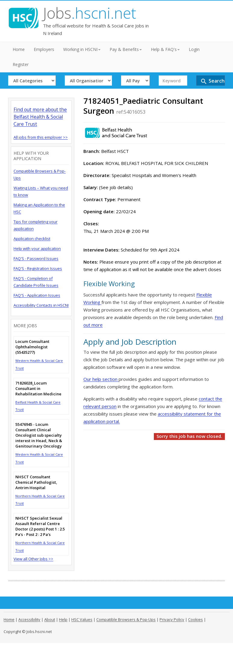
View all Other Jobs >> (33, 559)
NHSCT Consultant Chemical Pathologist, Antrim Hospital (36, 482)
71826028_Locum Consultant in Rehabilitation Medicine (38, 388)
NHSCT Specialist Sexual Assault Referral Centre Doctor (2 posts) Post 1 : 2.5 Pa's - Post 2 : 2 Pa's (40, 526)
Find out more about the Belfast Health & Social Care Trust (40, 116)
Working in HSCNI (82, 49)
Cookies (195, 619)
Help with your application (37, 248)
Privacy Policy (172, 619)
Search (212, 81)
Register (21, 64)
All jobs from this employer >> (41, 137)
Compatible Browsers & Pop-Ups (126, 619)
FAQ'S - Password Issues (36, 258)
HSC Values (81, 619)
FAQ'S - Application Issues (37, 295)
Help (63, 619)
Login (194, 49)
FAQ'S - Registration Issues (38, 268)
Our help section (101, 379)
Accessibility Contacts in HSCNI (41, 305)
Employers (44, 49)
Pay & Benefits (126, 49)
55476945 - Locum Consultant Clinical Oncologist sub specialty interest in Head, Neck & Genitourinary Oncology (38, 435)
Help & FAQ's (165, 49)
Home (19, 49)
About (49, 619)
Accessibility (29, 619)
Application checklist (32, 238)
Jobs (89, 13)
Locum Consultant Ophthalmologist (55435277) (32, 347)
